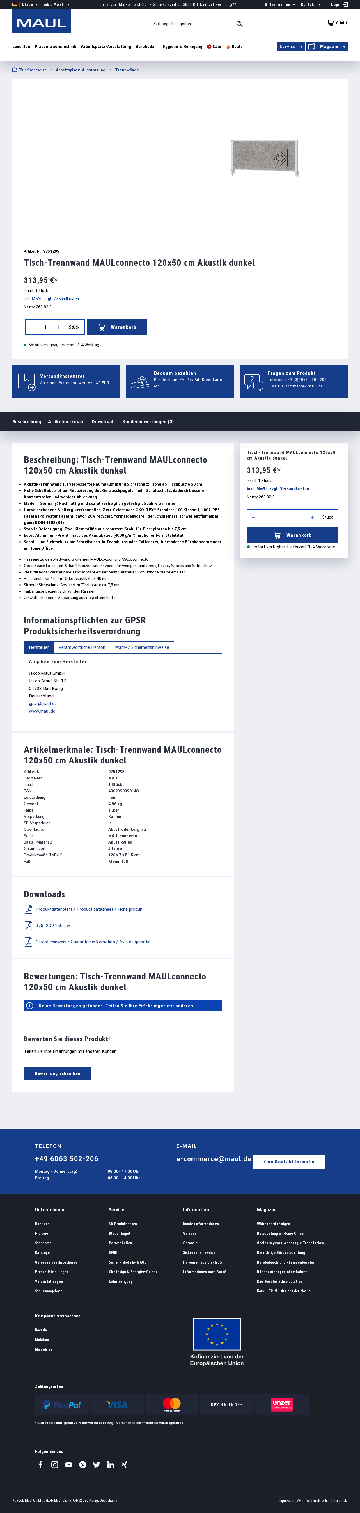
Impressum (286, 1500)
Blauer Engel (119, 1233)
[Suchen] (240, 24)
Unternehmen (49, 1209)
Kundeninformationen (201, 1224)
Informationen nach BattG (204, 1272)
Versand (190, 1233)
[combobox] (197, 23)
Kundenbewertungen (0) (148, 421)
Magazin (266, 1209)
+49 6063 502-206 (67, 1159)
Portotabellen (120, 1243)
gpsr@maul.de (43, 703)
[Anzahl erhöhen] (59, 327)
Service (116, 1209)
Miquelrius (43, 1349)
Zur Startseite (29, 69)
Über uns (42, 1224)
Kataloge (42, 1252)
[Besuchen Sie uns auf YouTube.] (69, 1465)
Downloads (104, 421)
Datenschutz (339, 1500)
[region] (180, 161)
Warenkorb (117, 327)
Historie (41, 1233)
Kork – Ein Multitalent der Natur (283, 1291)
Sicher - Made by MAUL (127, 1262)
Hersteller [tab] (39, 647)
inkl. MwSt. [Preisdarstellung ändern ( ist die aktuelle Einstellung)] (57, 4)
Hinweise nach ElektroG (202, 1262)
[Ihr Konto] (339, 4)
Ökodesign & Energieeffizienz (133, 1272)
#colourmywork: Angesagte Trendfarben (290, 1243)
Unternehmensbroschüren (56, 1262)
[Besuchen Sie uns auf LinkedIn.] (110, 1465)
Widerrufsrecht (317, 1500)
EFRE (113, 1252)
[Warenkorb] (335, 23)
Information (196, 1209)
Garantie (190, 1243)
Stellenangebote (49, 1291)
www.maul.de (42, 711)
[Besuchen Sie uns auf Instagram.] (55, 1465)
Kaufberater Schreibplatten (280, 1281)
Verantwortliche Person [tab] (81, 647)
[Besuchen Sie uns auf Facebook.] (41, 1465)
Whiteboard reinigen (273, 1224)
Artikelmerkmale (66, 421)
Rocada (41, 1330)
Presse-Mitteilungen (52, 1272)
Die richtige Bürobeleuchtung (281, 1252)
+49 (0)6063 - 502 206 (306, 379)
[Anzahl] (45, 327)
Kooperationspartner (57, 1316)
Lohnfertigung (121, 1281)
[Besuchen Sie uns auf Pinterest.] (82, 1465)
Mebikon (42, 1339)
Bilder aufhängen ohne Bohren (282, 1272)
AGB (300, 1500)
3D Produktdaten (123, 1224)
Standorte (43, 1243)
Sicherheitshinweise (199, 1252)
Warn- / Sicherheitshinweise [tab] (142, 647)
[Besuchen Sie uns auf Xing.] (124, 1465)
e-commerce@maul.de (302, 386)
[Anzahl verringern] (31, 327)
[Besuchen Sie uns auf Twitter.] (96, 1465)
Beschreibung (26, 421)
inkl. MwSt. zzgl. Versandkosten (51, 298)
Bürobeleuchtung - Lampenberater (285, 1262)
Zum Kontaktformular (289, 1161)
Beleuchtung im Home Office (280, 1233)
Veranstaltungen (49, 1281)
